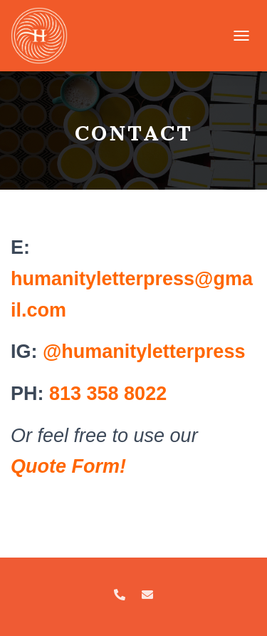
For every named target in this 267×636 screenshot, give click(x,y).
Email (147, 595)
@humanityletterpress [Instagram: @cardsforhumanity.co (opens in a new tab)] (144, 351)
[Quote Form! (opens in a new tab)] (68, 466)
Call (119, 595)
